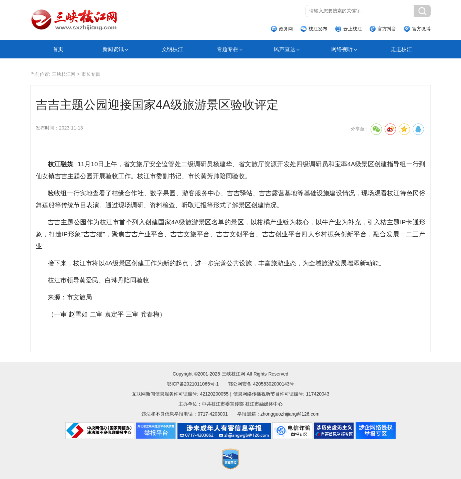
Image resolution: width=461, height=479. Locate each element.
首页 (58, 49)
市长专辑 (90, 74)
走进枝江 (401, 49)
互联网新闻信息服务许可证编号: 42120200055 (180, 394)
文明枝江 (172, 49)
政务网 (286, 28)
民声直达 (284, 49)
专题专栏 (227, 49)
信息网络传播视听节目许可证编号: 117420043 (281, 394)
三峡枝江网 (63, 74)
